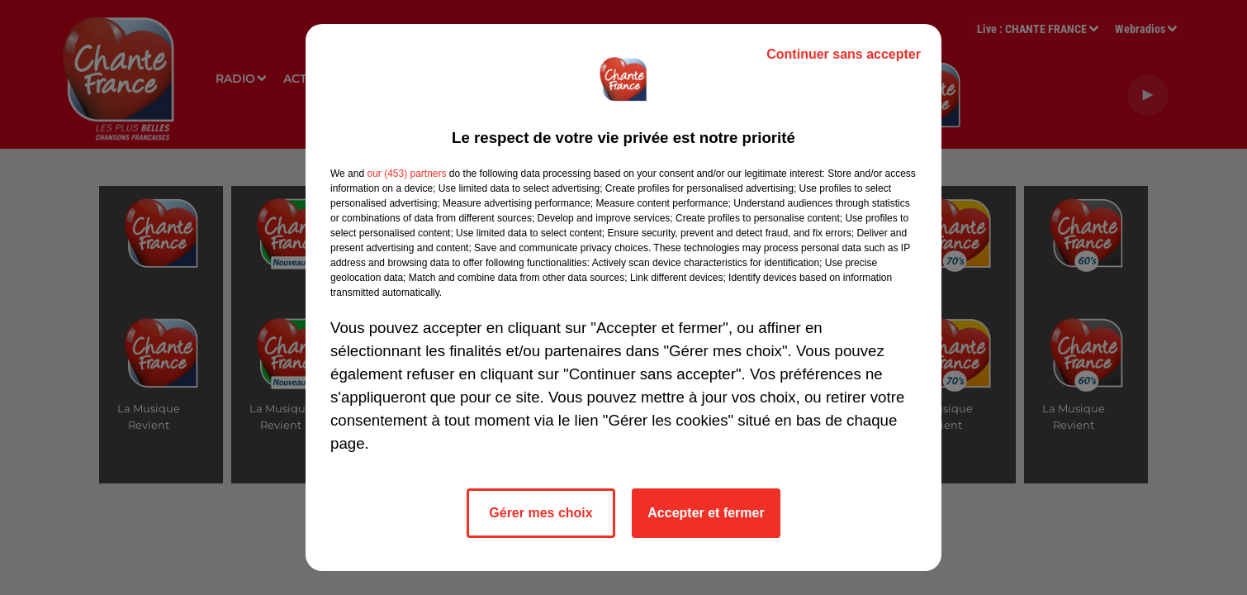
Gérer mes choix (540, 513)
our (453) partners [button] (406, 173)
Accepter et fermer (705, 513)
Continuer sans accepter (843, 54)
